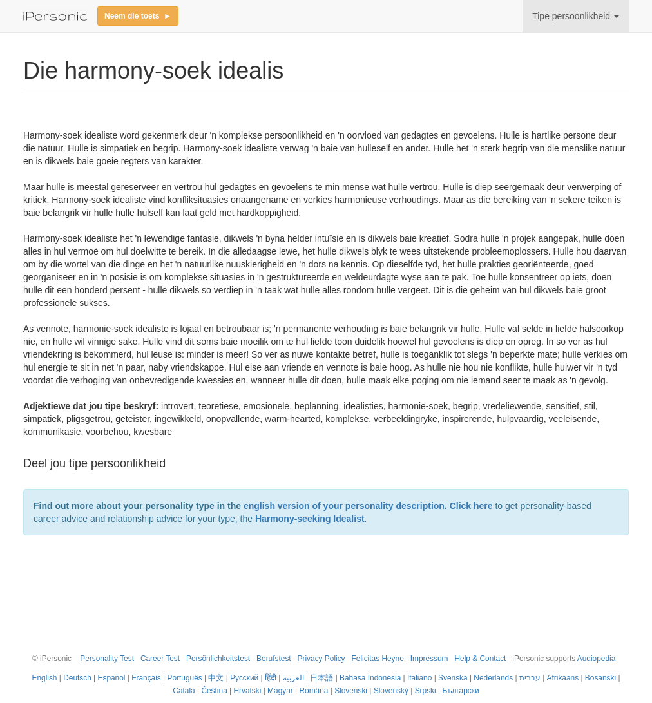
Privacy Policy (321, 658)
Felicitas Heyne (378, 658)
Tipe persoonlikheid (575, 16)
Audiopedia (596, 658)
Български (460, 690)
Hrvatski (247, 690)
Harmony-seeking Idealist (310, 519)
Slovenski (350, 690)
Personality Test (107, 658)
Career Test (160, 658)
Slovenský (391, 690)
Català (184, 690)
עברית (530, 677)
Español (112, 677)
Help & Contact (480, 658)
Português (185, 677)
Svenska (453, 677)
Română (313, 690)
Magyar (280, 690)
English (44, 677)
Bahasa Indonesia (370, 677)
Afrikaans (563, 677)
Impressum (429, 658)
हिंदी (270, 677)
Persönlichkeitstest (218, 658)
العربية (293, 677)
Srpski (425, 690)
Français (146, 677)
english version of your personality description (344, 506)
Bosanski (600, 677)
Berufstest (273, 658)
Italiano (419, 677)
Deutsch (77, 677)
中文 (216, 677)
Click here (471, 506)
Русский (244, 677)
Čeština (214, 690)
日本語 (321, 677)
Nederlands (493, 677)
